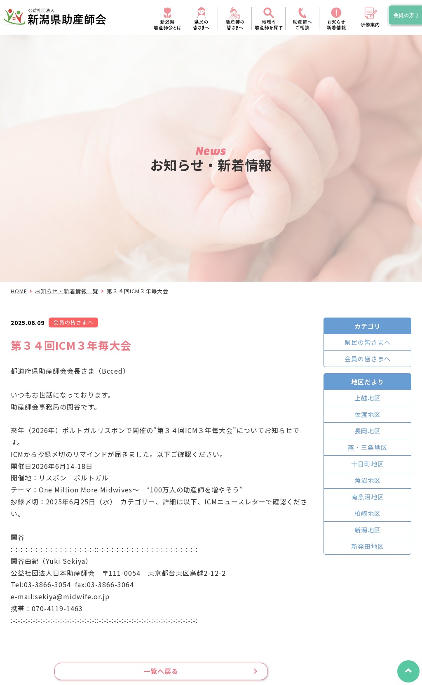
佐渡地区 (367, 414)
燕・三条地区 (367, 447)
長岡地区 (367, 430)
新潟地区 (367, 529)
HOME (19, 291)
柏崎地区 (367, 513)
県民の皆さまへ (368, 342)
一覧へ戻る (160, 671)
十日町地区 (367, 463)
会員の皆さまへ (368, 358)
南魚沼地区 (367, 496)
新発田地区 (367, 546)
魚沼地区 (367, 480)
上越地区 (367, 397)
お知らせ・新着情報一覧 (66, 291)
